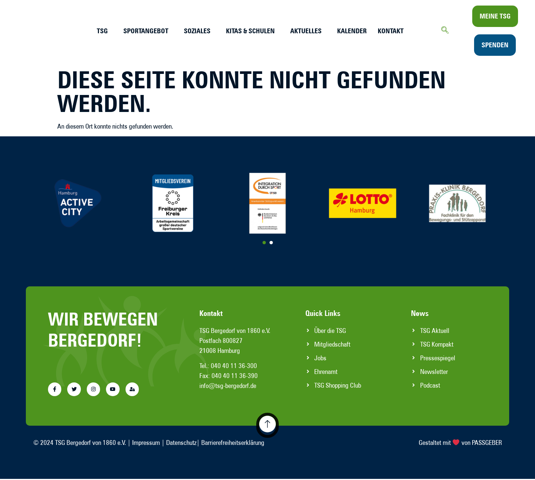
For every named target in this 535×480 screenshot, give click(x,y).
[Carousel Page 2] (271, 242)
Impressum (146, 444)
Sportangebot (145, 31)
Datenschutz (181, 444)
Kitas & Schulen (250, 31)
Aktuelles (306, 31)
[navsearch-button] (445, 30)
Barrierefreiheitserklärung (232, 444)
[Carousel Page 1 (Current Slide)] (264, 242)
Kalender (352, 31)
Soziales (197, 31)
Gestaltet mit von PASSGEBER (460, 444)
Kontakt (391, 31)
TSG (102, 31)
